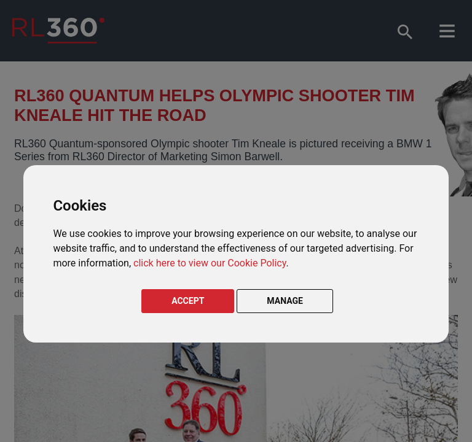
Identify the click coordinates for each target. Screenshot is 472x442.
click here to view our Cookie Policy (209, 263)
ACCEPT (187, 301)
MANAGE (285, 301)
